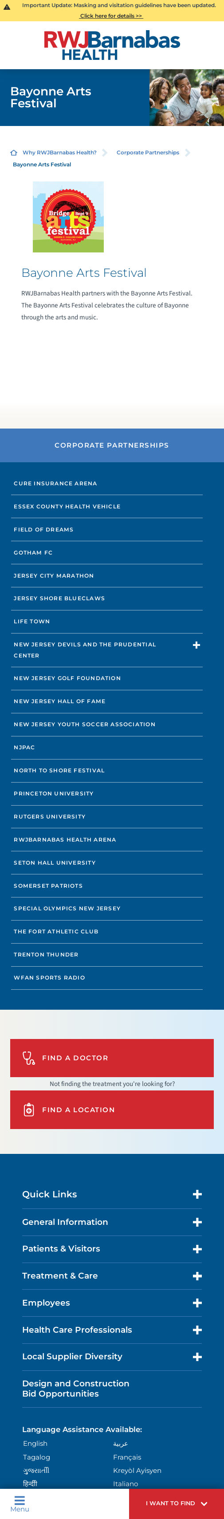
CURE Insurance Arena (55, 483)
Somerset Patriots (48, 885)
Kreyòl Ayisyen (137, 1470)
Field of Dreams (44, 529)
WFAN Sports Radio (49, 977)
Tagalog (36, 1457)
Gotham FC (33, 552)
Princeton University (54, 793)
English (35, 1443)
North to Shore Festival (59, 770)
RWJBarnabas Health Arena (65, 839)
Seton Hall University (54, 862)
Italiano (125, 1484)
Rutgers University (50, 816)
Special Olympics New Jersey (67, 908)
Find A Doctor (65, 1058)
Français (127, 1457)
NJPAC (24, 747)
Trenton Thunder (46, 954)
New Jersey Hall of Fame (60, 701)
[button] (176, 1504)
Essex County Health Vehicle (67, 506)
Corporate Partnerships (148, 152)
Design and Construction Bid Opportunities (76, 1388)
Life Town (32, 621)
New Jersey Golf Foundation (67, 678)
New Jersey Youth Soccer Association (84, 724)
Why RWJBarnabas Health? (60, 152)
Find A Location (68, 1109)
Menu (19, 1503)
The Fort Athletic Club (56, 931)
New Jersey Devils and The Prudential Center (85, 649)
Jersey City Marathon (54, 575)
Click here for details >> (111, 15)
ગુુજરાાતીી (36, 1470)
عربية (120, 1443)
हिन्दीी (30, 1484)
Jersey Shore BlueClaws (59, 598)
